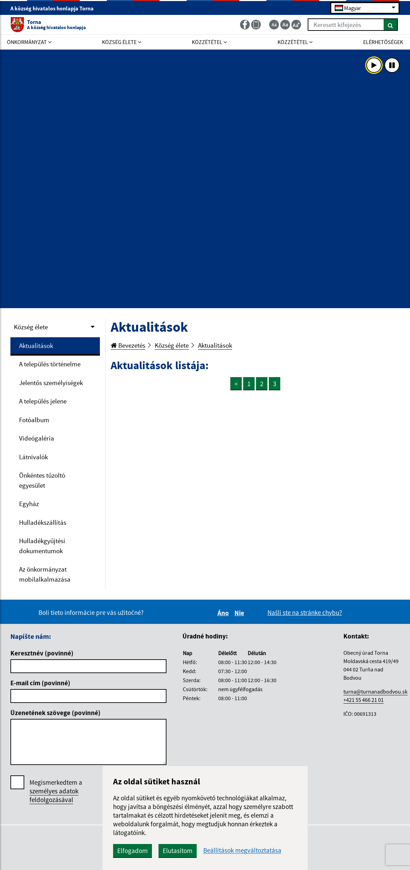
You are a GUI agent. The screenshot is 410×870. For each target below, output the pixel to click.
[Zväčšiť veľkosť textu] (296, 24)
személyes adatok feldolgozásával (53, 795)
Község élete (31, 327)
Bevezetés (128, 345)
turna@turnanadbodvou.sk (375, 691)
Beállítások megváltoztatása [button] (242, 850)
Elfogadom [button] (132, 850)
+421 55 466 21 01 (363, 699)
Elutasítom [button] (178, 850)
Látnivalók (33, 457)
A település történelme (49, 364)
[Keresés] (391, 24)
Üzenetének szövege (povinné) (55, 712)
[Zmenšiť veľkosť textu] (274, 24)
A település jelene (43, 401)
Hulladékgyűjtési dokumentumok (42, 546)
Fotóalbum (34, 420)
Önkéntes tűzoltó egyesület (42, 480)
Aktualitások (36, 345)
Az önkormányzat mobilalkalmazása (44, 574)
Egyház (29, 503)
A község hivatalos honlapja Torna (55, 8)
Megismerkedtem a (55, 791)
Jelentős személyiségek (51, 383)
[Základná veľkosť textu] (285, 24)
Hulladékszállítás (42, 522)
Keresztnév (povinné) (42, 653)
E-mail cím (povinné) (40, 683)
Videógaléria (36, 438)
